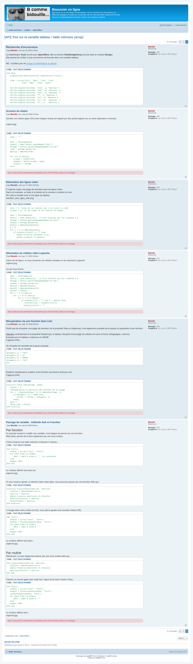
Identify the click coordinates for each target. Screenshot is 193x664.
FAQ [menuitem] (10, 25)
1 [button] (183, 42)
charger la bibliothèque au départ (41, 63)
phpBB (89, 656)
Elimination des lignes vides (22, 182)
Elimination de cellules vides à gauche (28, 253)
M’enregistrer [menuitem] (167, 25)
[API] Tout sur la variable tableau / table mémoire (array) (43, 37)
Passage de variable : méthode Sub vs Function (33, 422)
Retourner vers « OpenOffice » (18, 636)
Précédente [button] (180, 42)
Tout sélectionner (22, 69)
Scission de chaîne (17, 111)
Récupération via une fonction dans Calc (29, 321)
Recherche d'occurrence (22, 47)
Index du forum (15, 652)
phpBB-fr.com (100, 658)
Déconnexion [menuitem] (181, 25)
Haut (186, 106)
